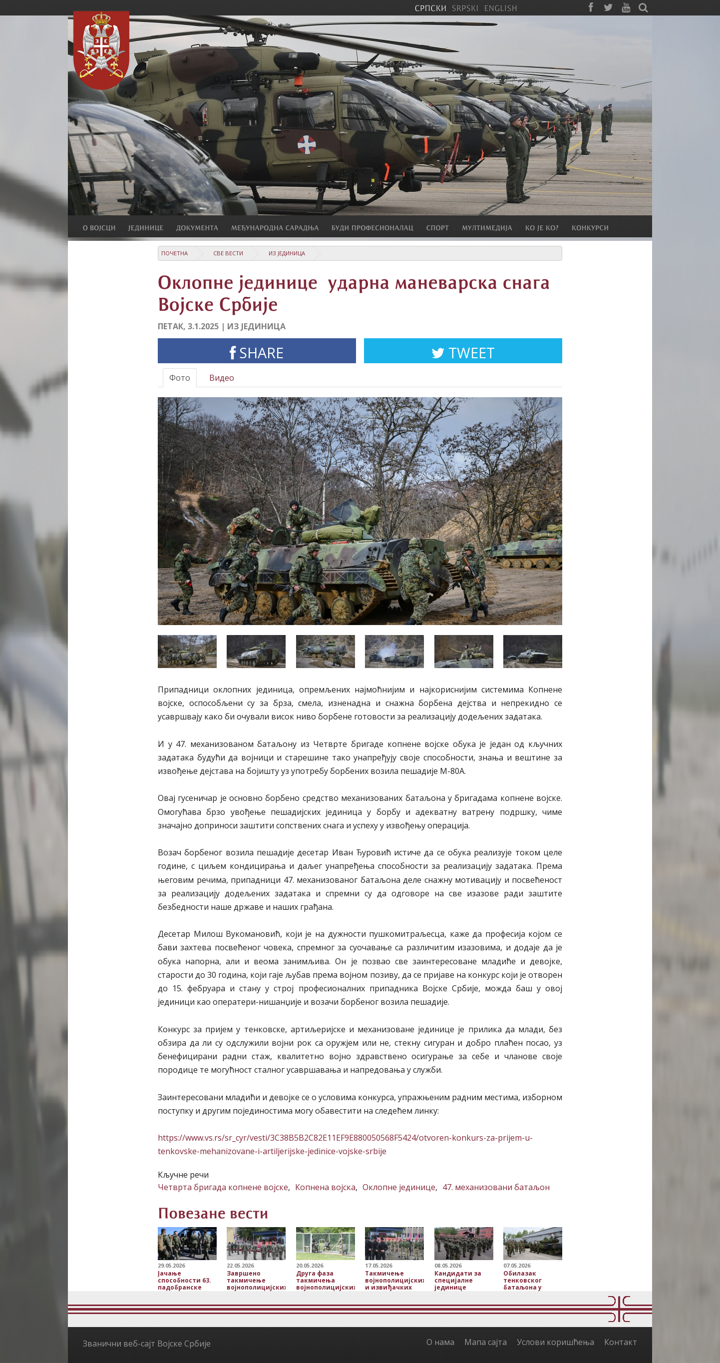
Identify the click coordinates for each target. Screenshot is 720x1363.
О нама (440, 1342)
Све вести (228, 253)
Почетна (174, 253)
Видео (221, 377)
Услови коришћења (555, 1342)
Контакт (620, 1342)
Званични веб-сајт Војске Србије (147, 1343)
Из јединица (287, 253)
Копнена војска (325, 1187)
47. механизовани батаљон (496, 1187)
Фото (179, 377)
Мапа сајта (485, 1342)
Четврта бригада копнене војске (223, 1187)
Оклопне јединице (398, 1187)
